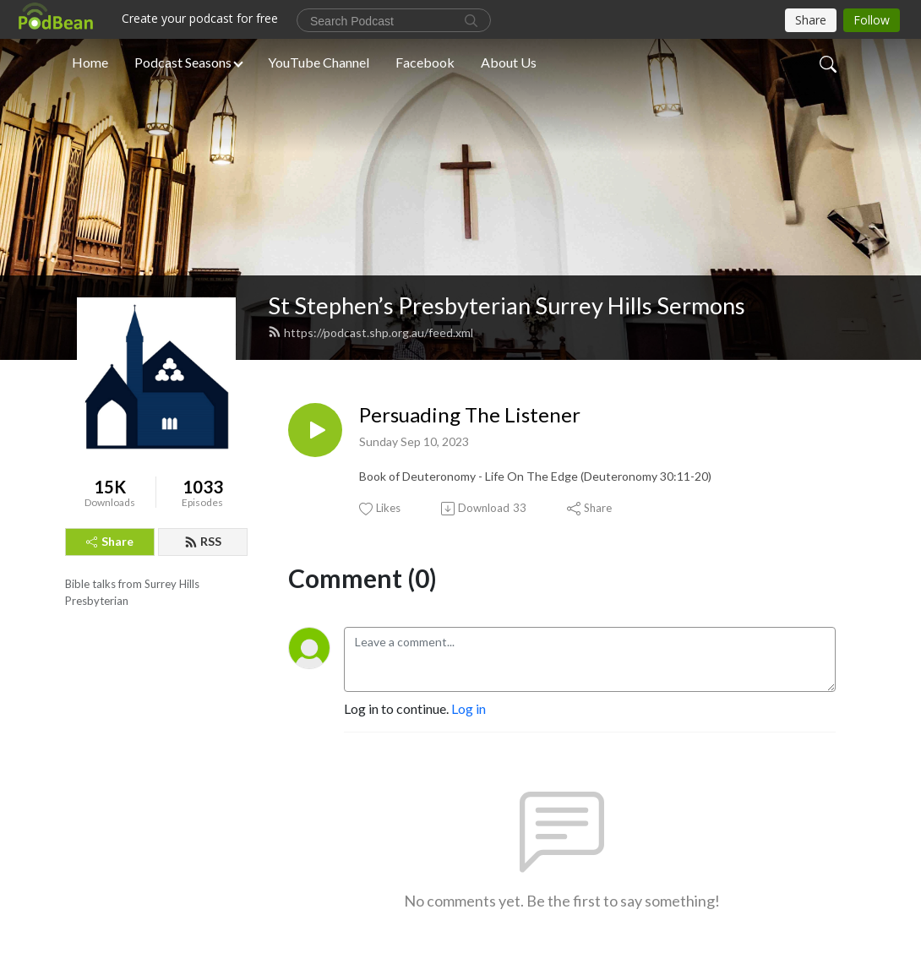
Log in (468, 708)
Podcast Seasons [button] (183, 62)
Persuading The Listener (469, 415)
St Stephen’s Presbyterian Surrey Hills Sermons (506, 305)
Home (90, 62)
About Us (509, 62)
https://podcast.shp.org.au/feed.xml (370, 332)
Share (110, 541)
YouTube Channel (318, 62)
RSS (202, 541)
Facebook (425, 62)
